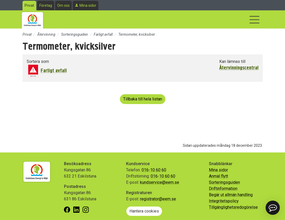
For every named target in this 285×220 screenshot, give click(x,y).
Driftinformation (223, 188)
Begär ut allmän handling (231, 194)
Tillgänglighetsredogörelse (233, 207)
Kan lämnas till (232, 61)
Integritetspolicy (224, 201)
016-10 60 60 (154, 169)
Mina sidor (87, 5)
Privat (29, 5)
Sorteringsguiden (74, 34)
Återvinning (46, 34)
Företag (45, 5)
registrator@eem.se (158, 198)
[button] (273, 208)
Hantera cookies (144, 211)
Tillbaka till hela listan (142, 99)
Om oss (63, 5)
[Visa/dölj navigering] (254, 19)
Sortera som (38, 61)
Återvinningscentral (239, 68)
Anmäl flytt (218, 176)
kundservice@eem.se (159, 182)
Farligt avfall (103, 34)
